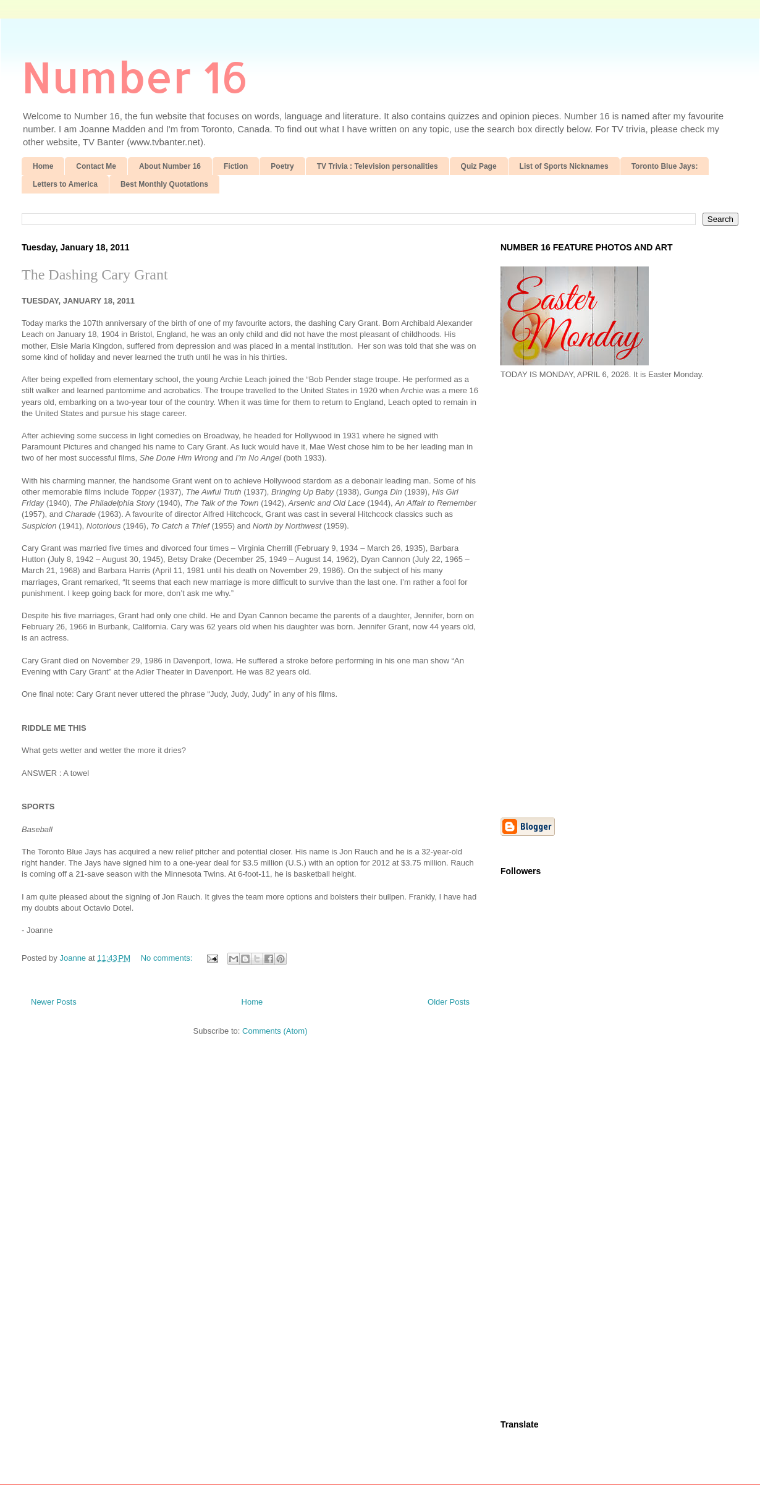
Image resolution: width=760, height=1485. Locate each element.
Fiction (236, 166)
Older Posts (449, 1001)
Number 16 (135, 76)
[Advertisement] (566, 597)
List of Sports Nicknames (564, 166)
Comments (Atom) (274, 1031)
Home (43, 166)
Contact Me (96, 166)
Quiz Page (479, 166)
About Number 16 (170, 166)
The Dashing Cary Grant (95, 274)
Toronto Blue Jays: (664, 166)
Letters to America (65, 184)
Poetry (282, 166)
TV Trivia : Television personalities (377, 166)
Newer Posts (54, 1001)
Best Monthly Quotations (164, 184)
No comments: (168, 958)
